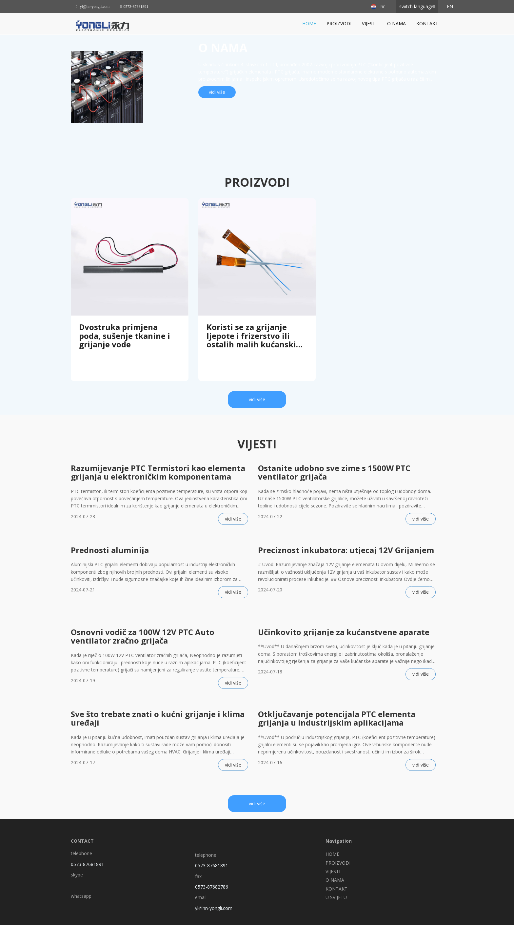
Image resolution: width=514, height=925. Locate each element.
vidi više (217, 92)
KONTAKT (427, 23)
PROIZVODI (338, 23)
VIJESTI (369, 23)
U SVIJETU (336, 897)
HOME (309, 23)
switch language (416, 6)
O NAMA (396, 23)
